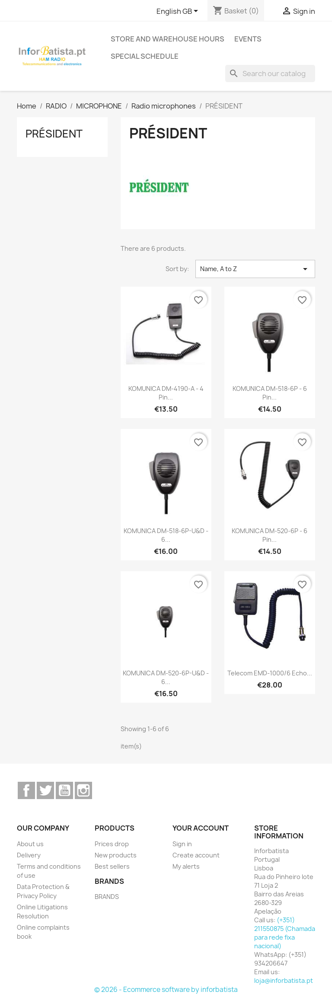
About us (30, 844)
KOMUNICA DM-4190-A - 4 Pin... (166, 392)
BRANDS (107, 896)
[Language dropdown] (178, 11)
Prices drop (112, 844)
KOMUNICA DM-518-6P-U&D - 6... (166, 535)
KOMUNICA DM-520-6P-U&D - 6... (166, 677)
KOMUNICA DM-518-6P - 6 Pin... (270, 392)
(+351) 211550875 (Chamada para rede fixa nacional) (284, 933)
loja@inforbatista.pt (283, 980)
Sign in (182, 844)
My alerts (186, 866)
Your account (200, 828)
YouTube (64, 790)
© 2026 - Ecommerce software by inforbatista (166, 989)
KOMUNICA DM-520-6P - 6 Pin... (269, 535)
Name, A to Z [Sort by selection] (255, 269)
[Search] (270, 73)
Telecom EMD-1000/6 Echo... (269, 673)
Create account (196, 855)
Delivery (29, 855)
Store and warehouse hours (167, 39)
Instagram (83, 790)
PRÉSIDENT (54, 133)
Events (248, 39)
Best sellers (112, 866)
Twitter (45, 790)
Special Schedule (145, 56)
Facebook (26, 790)
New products (116, 855)
